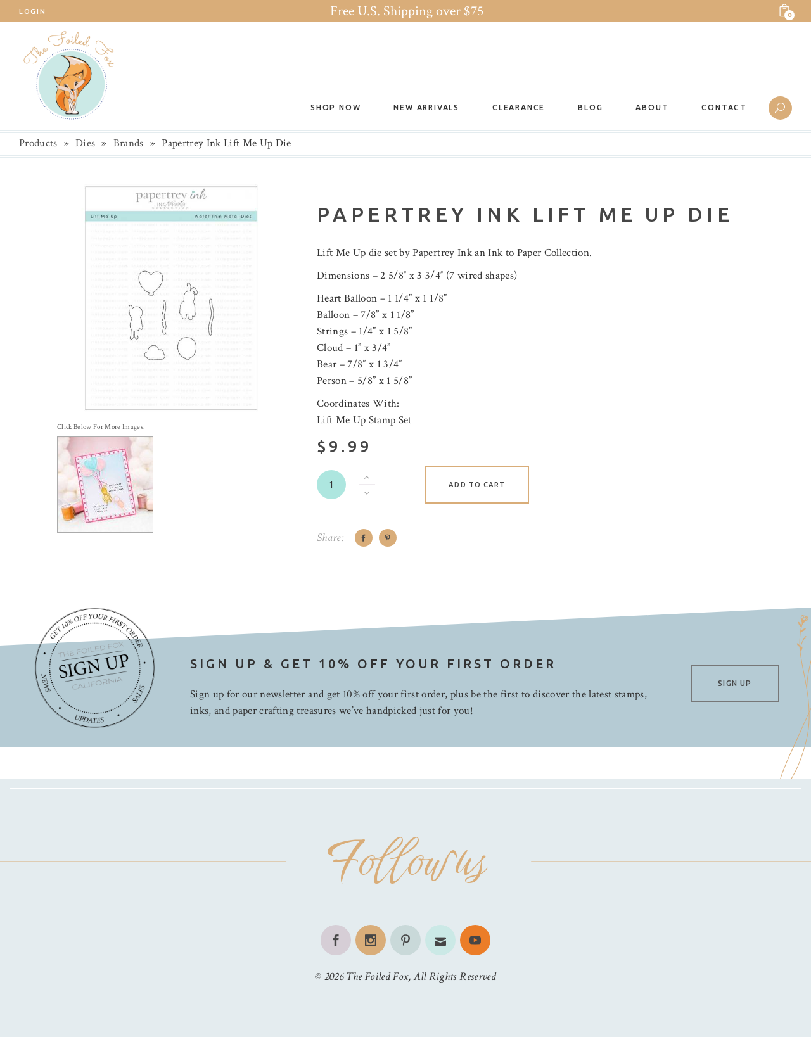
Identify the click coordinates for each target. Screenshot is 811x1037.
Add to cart (477, 484)
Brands (128, 143)
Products (38, 143)
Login (32, 11)
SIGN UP (734, 683)
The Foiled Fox (377, 976)
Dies (85, 143)
